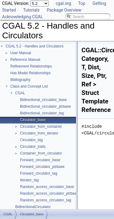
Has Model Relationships (30, 73)
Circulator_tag (31, 140)
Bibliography (20, 80)
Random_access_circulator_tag (45, 200)
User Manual (20, 53)
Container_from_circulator (41, 153)
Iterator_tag (29, 180)
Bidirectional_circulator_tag (42, 113)
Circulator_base (33, 120)
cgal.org (63, 3)
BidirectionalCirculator (33, 207)
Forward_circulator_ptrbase (42, 167)
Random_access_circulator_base (47, 187)
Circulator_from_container (41, 126)
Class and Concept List (29, 86)
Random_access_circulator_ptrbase (49, 193)
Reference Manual (25, 59)
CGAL (20, 93)
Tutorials (31, 10)
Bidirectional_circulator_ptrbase (45, 106)
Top (81, 3)
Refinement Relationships (31, 66)
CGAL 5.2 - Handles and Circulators (34, 46)
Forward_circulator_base (40, 160)
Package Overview (64, 10)
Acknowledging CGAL (22, 16)
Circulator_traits (33, 146)
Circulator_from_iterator (39, 133)
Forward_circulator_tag (38, 173)
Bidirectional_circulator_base (43, 100)
